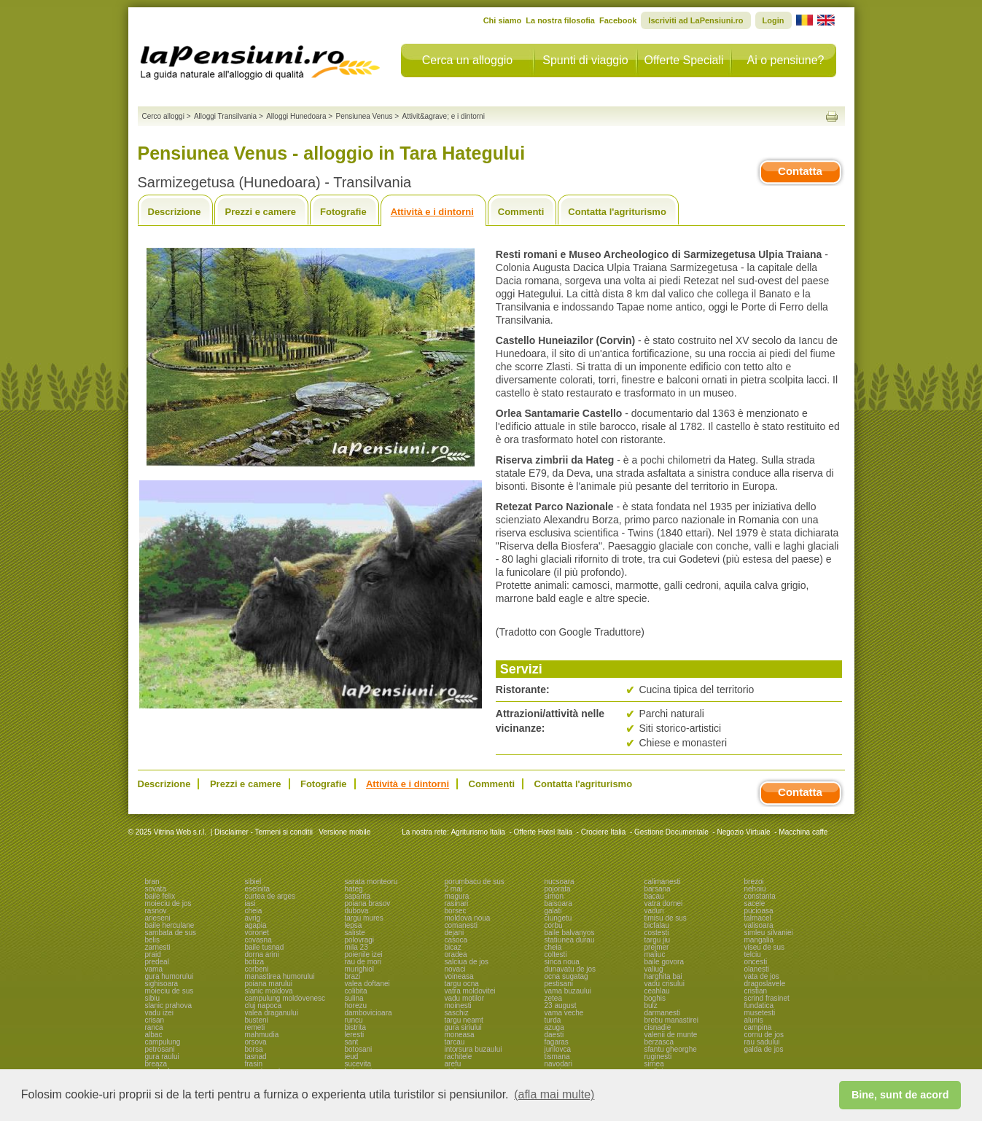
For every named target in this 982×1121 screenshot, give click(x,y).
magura (457, 896)
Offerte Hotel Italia (543, 832)
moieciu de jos (168, 903)
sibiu (152, 998)
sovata (155, 889)
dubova (357, 911)
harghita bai (663, 976)
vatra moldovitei (470, 991)
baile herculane (170, 925)
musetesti (760, 1013)
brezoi (754, 882)
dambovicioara (368, 1013)
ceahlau (657, 991)
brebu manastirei (671, 1020)
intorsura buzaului (473, 1049)
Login (773, 20)
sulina (354, 998)
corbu (554, 925)
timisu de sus (665, 918)
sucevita (358, 1064)
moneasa (460, 1035)
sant (352, 1042)
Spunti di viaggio (585, 60)
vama (154, 969)
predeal (157, 962)
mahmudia (262, 1035)
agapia (256, 925)
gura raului (162, 1056)
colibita (356, 991)
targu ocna (462, 984)
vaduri (654, 911)
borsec (456, 911)
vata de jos (761, 976)
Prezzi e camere (260, 211)
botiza (255, 962)
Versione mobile (343, 832)
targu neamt (464, 1020)
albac (154, 1035)
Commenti (521, 211)
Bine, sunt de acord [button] (900, 1095)
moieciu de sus (169, 991)
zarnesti (158, 947)
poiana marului (269, 984)
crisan (155, 1020)
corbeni (257, 969)
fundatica (759, 1005)
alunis (753, 1020)
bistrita (355, 1027)
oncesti (756, 962)
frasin (253, 1064)
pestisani (559, 984)
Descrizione (174, 211)
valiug (653, 969)
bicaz (453, 947)
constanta (760, 896)
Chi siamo (502, 20)
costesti (656, 933)
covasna (258, 940)
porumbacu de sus (474, 882)
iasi (250, 903)
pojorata (558, 889)
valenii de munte (671, 1035)
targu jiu (657, 940)
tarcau (455, 1042)
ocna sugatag (566, 976)
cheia (253, 911)
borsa (254, 1049)
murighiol (360, 969)
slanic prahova (168, 1005)
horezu (356, 1005)
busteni (256, 1020)
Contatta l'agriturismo (617, 211)
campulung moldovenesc (285, 998)
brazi (353, 976)
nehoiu (755, 889)
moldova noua (468, 918)
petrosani (160, 1049)
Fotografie (343, 211)
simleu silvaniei (768, 933)
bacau (654, 896)
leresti (355, 1035)
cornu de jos (764, 1035)
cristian (756, 991)
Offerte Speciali (683, 60)
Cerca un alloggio (467, 60)
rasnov (156, 911)
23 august (561, 1005)
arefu (453, 1064)
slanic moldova (269, 991)
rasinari (457, 903)
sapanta (358, 896)
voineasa (459, 976)
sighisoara (162, 984)
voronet (257, 933)
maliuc (655, 954)
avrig (253, 918)
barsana (657, 889)
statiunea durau (570, 940)
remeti (255, 1027)
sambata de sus (171, 933)
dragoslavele (765, 984)
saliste (355, 933)
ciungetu (558, 918)
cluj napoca (263, 1005)
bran (152, 882)
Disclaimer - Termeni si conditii (263, 832)
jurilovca (558, 1049)
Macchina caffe (803, 832)
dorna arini (262, 954)
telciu (752, 954)
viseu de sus (764, 947)
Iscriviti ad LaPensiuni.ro (695, 20)
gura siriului (463, 1027)
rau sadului (762, 1042)
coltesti (556, 954)
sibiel (253, 882)
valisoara (758, 925)
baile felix (160, 896)
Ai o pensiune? (786, 60)
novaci (455, 969)
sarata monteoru (371, 882)
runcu (354, 1020)
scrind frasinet (767, 998)
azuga (554, 1027)
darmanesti (662, 1013)
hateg (354, 889)
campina (758, 1027)
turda (553, 1020)
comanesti (461, 925)
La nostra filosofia (560, 20)
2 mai (453, 889)
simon (554, 896)
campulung (163, 1042)
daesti (554, 1035)
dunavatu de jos (570, 969)
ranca (154, 1027)
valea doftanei (367, 984)
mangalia (759, 940)
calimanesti (662, 882)
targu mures (364, 918)
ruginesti (658, 1056)
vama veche (564, 1013)
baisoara (558, 903)
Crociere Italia (603, 832)
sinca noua (562, 962)
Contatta (800, 171)
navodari (558, 1064)
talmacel (757, 918)
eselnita (257, 889)
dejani (454, 933)
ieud (352, 1056)
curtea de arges (270, 896)
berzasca (659, 1042)
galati (553, 911)
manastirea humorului (280, 976)
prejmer (656, 947)
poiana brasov (368, 903)
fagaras (557, 1042)
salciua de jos (467, 962)
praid (153, 954)
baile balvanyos (570, 933)
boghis (655, 998)
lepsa (353, 925)
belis (152, 940)
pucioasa (758, 911)
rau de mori (363, 962)
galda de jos (764, 1049)
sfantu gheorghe (670, 1049)
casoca (456, 940)
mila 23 (356, 947)
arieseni (158, 918)
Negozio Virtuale (743, 832)
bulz (651, 1005)
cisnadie (657, 1027)
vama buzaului (568, 991)
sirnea (654, 1064)
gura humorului (169, 976)
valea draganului (271, 1013)
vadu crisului (664, 984)
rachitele (458, 1056)
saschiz (457, 1013)
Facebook (617, 20)
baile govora (664, 962)
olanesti (756, 969)
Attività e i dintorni (432, 211)
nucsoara (559, 882)
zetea (553, 998)
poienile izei (364, 954)
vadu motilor (464, 998)
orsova (256, 1042)
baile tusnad (264, 947)
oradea (456, 954)
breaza (156, 1064)
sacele (754, 903)
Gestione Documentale (671, 832)
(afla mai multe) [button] (554, 1094)
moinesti (458, 1005)
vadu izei (159, 1013)
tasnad (256, 1056)
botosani (359, 1049)
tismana (557, 1056)
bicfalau (656, 925)
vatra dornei (663, 903)
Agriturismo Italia (477, 832)
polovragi (360, 940)
